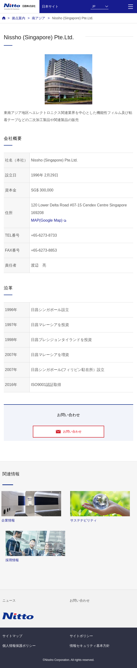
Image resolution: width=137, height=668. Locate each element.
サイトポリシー (81, 636)
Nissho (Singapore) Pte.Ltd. (72, 18)
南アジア (38, 18)
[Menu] (130, 6)
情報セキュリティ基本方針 (90, 646)
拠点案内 (18, 18)
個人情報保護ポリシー (19, 646)
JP (93, 6)
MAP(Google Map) (48, 220)
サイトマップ (12, 636)
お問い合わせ (80, 600)
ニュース (9, 600)
